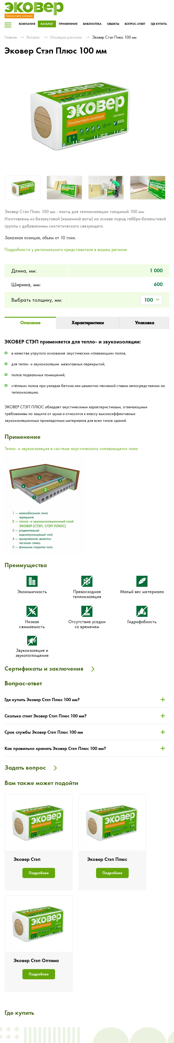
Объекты (113, 24)
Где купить (159, 24)
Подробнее (39, 872)
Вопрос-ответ (135, 24)
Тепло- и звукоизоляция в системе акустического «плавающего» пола (71, 448)
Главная (11, 37)
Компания (27, 24)
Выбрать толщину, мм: (36, 299)
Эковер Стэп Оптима (36, 960)
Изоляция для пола (66, 37)
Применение (68, 24)
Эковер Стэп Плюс (107, 859)
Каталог (47, 24)
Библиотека (92, 24)
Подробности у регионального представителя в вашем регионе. (66, 249)
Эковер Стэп (27, 859)
